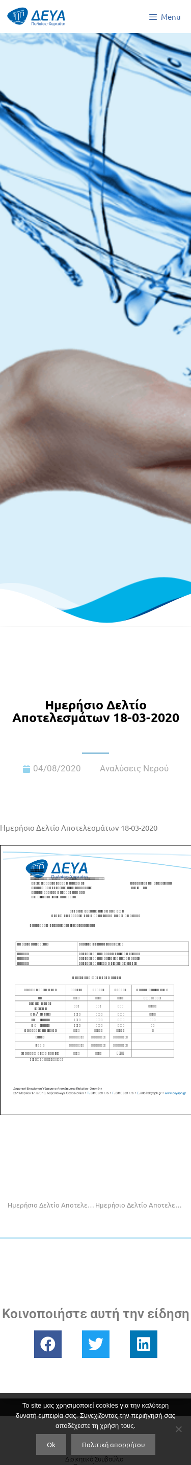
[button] (48, 1344)
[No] (178, 1429)
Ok (51, 1444)
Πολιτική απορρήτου (113, 1444)
